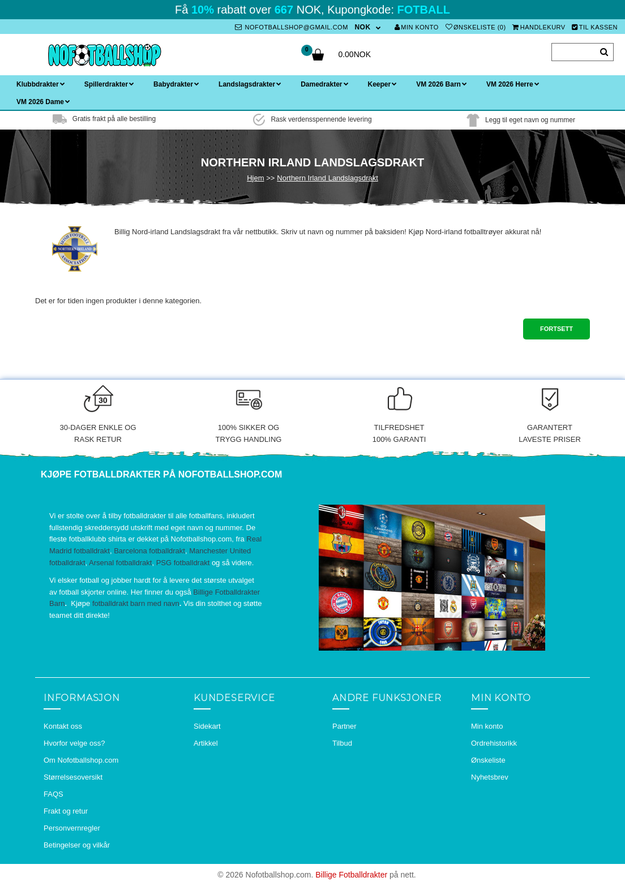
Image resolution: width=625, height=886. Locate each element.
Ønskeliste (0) (476, 27)
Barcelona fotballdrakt (149, 551)
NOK (362, 27)
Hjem (255, 178)
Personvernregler (72, 828)
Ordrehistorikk (494, 743)
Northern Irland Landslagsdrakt (327, 178)
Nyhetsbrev (489, 777)
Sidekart (207, 726)
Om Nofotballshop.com (81, 760)
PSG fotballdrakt (183, 562)
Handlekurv (539, 27)
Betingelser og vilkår (77, 845)
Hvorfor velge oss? (74, 743)
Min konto (417, 27)
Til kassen (595, 27)
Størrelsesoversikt (73, 777)
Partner (344, 726)
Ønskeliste (488, 760)
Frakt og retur (66, 811)
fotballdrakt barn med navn (135, 603)
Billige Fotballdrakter (351, 874)
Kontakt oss (63, 726)
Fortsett (556, 328)
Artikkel (206, 743)
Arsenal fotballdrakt (120, 562)
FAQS (53, 794)
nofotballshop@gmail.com (291, 27)
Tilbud (342, 743)
